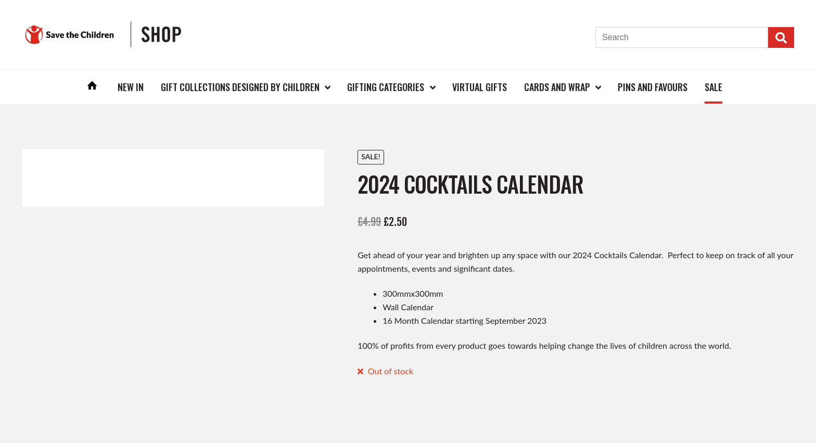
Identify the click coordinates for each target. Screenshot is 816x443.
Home (92, 87)
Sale (713, 87)
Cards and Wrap (557, 87)
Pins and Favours (652, 87)
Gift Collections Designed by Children (240, 87)
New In (131, 87)
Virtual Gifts (479, 87)
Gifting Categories (385, 87)
